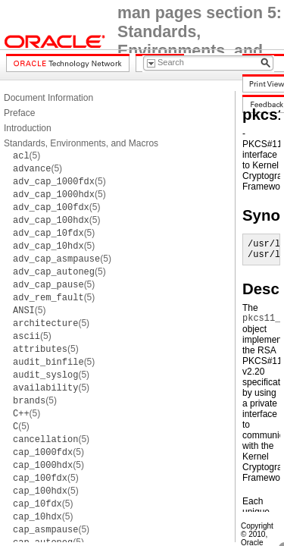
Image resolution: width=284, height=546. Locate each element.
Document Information (48, 98)
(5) (26, 155)
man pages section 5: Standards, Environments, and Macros (199, 41)
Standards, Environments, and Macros (81, 143)
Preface (19, 113)
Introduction (27, 128)
